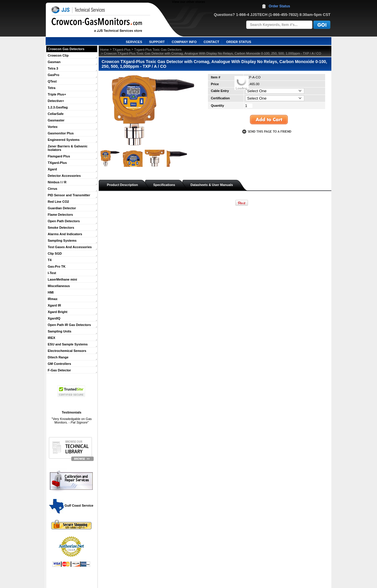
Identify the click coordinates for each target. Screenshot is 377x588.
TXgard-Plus (57, 162)
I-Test (52, 273)
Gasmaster (56, 120)
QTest (52, 81)
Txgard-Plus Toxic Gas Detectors (158, 49)
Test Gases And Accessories (70, 247)
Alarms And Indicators (65, 234)
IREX (51, 338)
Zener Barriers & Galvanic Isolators (67, 147)
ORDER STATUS (238, 42)
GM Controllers (59, 363)
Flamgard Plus (59, 156)
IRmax (52, 299)
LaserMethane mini (62, 279)
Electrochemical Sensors (67, 351)
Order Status (279, 6)
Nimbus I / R (57, 182)
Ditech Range (58, 357)
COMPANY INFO (184, 42)
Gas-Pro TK (57, 266)
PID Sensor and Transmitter (69, 195)
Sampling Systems (62, 240)
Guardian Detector (62, 208)
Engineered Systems (64, 139)
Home (104, 49)
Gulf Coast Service (71, 505)
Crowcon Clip (58, 55)
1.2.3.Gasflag (58, 107)
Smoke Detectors (61, 227)
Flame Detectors (60, 214)
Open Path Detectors (64, 221)
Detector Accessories (64, 175)
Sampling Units (59, 331)
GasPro (53, 75)
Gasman (54, 62)
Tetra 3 (53, 68)
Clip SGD (55, 253)
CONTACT (211, 42)
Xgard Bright (57, 312)
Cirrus (52, 188)
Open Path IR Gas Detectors (69, 325)
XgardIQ (54, 318)
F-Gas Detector (59, 370)
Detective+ (56, 101)
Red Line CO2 (58, 201)
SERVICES (134, 42)
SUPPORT (157, 42)
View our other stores (188, 2)
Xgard (52, 169)
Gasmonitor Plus (61, 133)
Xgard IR (54, 305)
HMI (51, 292)
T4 (50, 260)
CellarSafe (56, 114)
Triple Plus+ (57, 94)
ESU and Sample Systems (68, 344)
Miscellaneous (59, 286)
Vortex (52, 127)
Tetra (51, 88)
